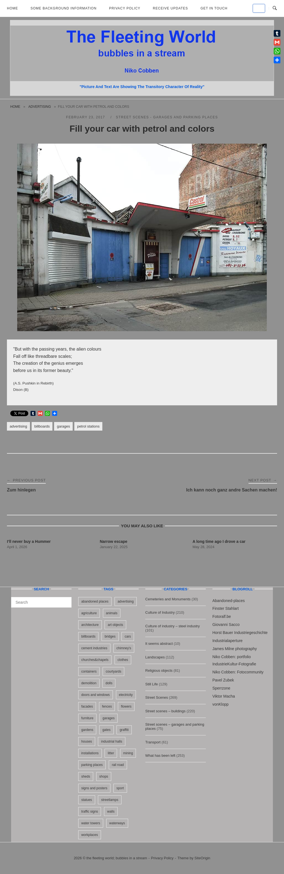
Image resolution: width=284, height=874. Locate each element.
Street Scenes (156, 697)
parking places (92, 765)
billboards (42, 426)
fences (107, 706)
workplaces (89, 835)
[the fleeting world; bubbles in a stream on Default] (259, 8)
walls (111, 811)
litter (111, 753)
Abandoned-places (228, 600)
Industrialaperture (227, 640)
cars (128, 636)
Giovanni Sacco (226, 624)
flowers (126, 706)
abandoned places (94, 601)
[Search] (65, 600)
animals (111, 613)
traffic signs (89, 811)
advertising (39, 107)
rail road (118, 765)
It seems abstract (159, 643)
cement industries (94, 648)
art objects (115, 625)
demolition (89, 683)
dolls (108, 683)
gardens (87, 730)
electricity (126, 695)
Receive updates (170, 8)
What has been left (160, 755)
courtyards (113, 671)
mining (128, 753)
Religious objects (159, 670)
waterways (117, 823)
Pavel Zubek (223, 680)
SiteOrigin (202, 858)
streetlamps (109, 800)
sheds (85, 776)
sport (120, 788)
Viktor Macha (223, 696)
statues (86, 800)
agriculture (89, 613)
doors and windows (95, 695)
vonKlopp (220, 704)
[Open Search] (274, 8)
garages (63, 426)
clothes (123, 660)
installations (90, 753)
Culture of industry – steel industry (172, 626)
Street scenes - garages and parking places (167, 117)
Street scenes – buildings (165, 711)
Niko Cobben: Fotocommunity (237, 672)
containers (89, 671)
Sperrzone (221, 688)
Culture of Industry (160, 612)
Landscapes (155, 657)
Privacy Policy (124, 8)
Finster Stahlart (225, 608)
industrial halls (111, 741)
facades (87, 706)
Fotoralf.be (221, 616)
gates (106, 730)
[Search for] (41, 602)
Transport (153, 742)
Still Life (151, 684)
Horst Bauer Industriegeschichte (240, 632)
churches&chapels (94, 660)
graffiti (124, 730)
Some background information (64, 8)
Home (12, 8)
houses (86, 741)
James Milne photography (234, 648)
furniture (87, 718)
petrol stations (88, 426)
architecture (90, 625)
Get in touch (214, 8)
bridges (110, 636)
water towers (90, 823)
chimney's (123, 648)
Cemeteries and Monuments (168, 599)
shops (103, 776)
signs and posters (94, 788)
